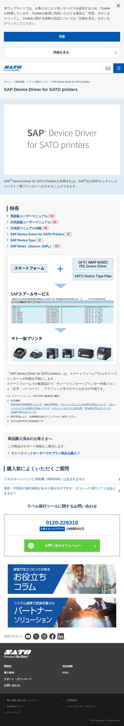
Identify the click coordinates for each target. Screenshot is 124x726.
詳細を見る (61, 52)
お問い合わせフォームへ (63, 545)
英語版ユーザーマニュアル (32, 216)
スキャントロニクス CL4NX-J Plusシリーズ (83, 404)
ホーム (7, 81)
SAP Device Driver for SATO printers (71, 81)
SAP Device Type (26, 240)
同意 (62, 36)
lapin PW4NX (51, 404)
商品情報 (19, 81)
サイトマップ (14, 712)
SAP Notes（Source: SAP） (35, 246)
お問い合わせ (12, 685)
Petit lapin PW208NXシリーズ (26, 404)
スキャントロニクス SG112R (67, 408)
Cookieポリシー (15, 706)
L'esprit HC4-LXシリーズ (23, 412)
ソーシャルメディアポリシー (80, 706)
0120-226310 (62, 523)
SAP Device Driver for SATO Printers (41, 234)
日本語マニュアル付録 (29, 228)
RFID (65, 672)
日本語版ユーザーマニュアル (34, 222)
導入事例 (9, 672)
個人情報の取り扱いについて (22, 700)
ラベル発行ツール (38, 81)
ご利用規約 (71, 700)
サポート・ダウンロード (18, 679)
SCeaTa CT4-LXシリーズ (98, 408)
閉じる (118, 5)
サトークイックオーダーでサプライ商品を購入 (45, 453)
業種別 (7, 666)
